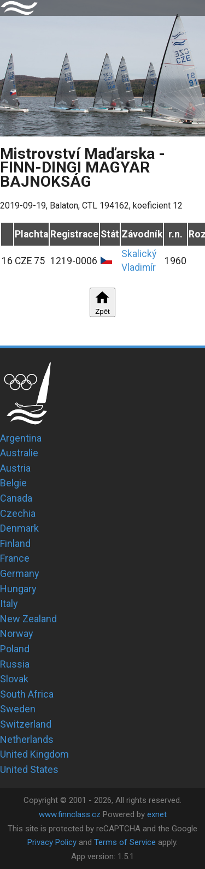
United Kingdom (34, 754)
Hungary (18, 588)
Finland (15, 543)
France (15, 558)
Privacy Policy (52, 842)
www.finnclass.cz (70, 814)
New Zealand (28, 618)
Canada (16, 498)
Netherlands (27, 739)
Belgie (13, 483)
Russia (15, 664)
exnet (157, 814)
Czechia (18, 513)
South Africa (27, 694)
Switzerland (25, 724)
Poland (15, 648)
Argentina (21, 438)
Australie (19, 453)
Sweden (18, 709)
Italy (9, 603)
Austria (15, 468)
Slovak (14, 679)
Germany (19, 573)
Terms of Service (125, 842)
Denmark (19, 528)
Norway (16, 633)
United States (29, 769)
